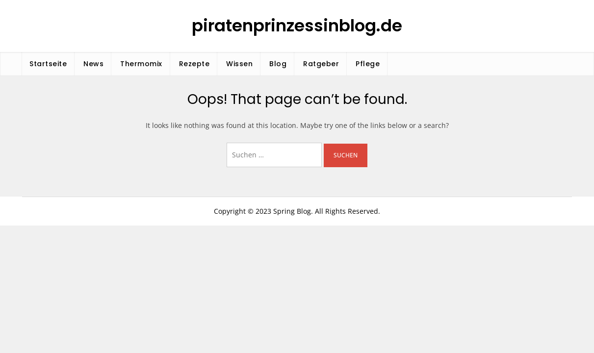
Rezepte (194, 64)
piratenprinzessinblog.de (297, 25)
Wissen (239, 64)
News (93, 64)
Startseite (48, 64)
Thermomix (141, 64)
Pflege (368, 64)
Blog (277, 64)
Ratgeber (321, 64)
